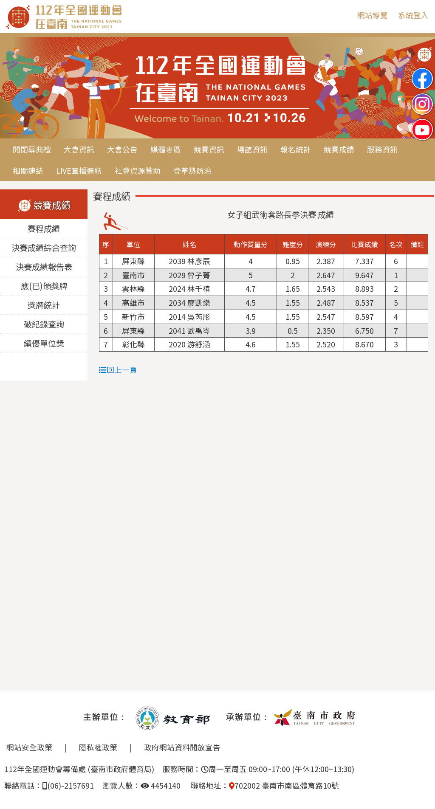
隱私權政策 (98, 747)
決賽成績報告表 (44, 267)
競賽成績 (339, 149)
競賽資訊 (209, 149)
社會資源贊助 (138, 170)
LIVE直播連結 (79, 170)
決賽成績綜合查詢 (43, 248)
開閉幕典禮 (32, 149)
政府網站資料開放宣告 (182, 747)
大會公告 (122, 149)
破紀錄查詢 (44, 324)
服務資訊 (382, 149)
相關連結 (28, 170)
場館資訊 (252, 149)
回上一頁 (118, 369)
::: (344, 15)
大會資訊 (79, 149)
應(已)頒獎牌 (44, 286)
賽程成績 (44, 228)
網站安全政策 (29, 747)
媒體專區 (165, 149)
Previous (15, 88)
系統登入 (413, 15)
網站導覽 (372, 15)
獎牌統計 (44, 305)
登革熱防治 (192, 170)
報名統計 (295, 149)
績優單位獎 (44, 343)
